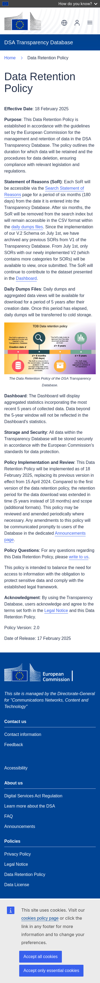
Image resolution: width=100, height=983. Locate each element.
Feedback (13, 744)
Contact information (22, 734)
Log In (77, 23)
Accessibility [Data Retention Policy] (15, 768)
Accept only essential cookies (51, 970)
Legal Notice (56, 610)
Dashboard (26, 278)
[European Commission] (22, 21)
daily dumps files (27, 227)
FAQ (8, 816)
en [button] (64, 23)
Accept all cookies (40, 956)
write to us (79, 557)
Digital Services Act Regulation (33, 796)
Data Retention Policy (24, 874)
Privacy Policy (17, 854)
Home (10, 58)
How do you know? (77, 3)
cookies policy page (40, 918)
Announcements (19, 826)
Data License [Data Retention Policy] (16, 884)
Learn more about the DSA (29, 806)
